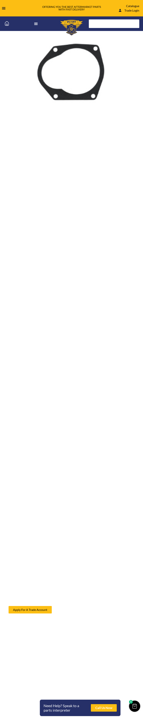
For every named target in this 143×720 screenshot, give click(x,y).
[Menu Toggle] (4, 8)
